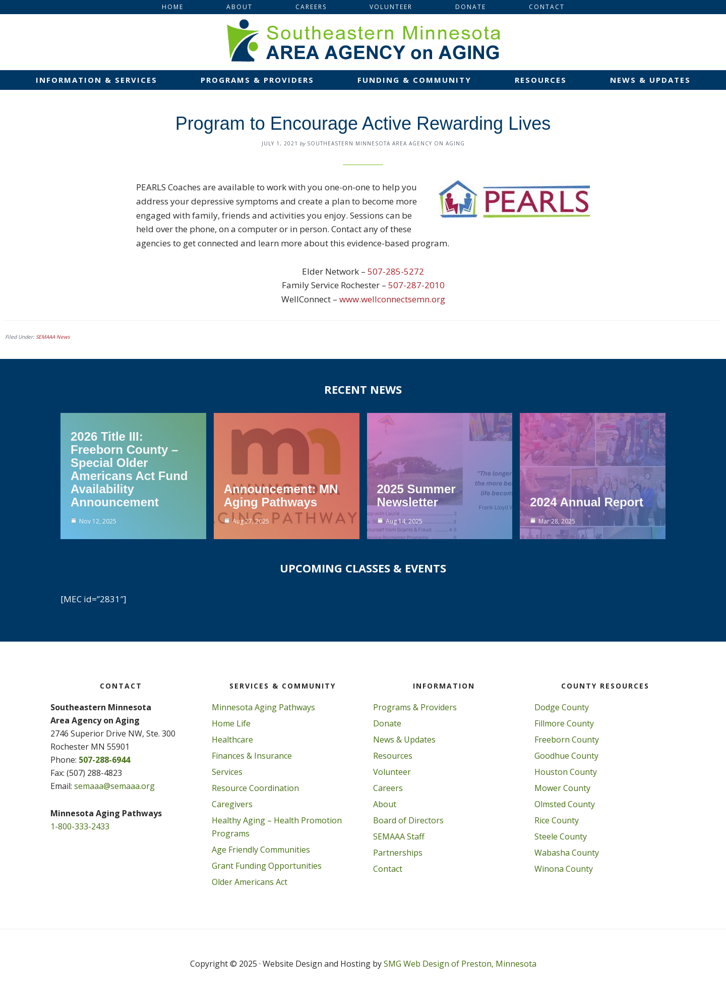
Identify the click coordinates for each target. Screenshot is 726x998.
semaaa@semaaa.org (114, 786)
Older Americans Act (249, 881)
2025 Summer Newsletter (416, 495)
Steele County (560, 836)
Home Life (231, 723)
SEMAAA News (53, 336)
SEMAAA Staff (399, 836)
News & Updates (404, 739)
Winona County (563, 868)
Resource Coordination (255, 788)
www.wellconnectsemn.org (392, 299)
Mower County (562, 788)
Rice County (556, 820)
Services (227, 771)
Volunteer (392, 771)
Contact (387, 868)
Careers (388, 788)
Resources (392, 755)
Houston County (565, 771)
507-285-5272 (396, 271)
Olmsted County (564, 804)
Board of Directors (408, 820)
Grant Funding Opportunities (267, 865)
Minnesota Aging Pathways (263, 707)
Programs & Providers (415, 707)
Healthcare (232, 739)
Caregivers (232, 804)
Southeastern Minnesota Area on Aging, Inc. (363, 42)
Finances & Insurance (252, 755)
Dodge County (561, 707)
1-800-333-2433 (79, 826)
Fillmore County (564, 723)
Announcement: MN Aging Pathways (281, 495)
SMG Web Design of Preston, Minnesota (460, 963)
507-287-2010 (416, 285)
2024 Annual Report (586, 502)
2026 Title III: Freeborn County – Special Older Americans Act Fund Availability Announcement (129, 469)
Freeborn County (566, 739)
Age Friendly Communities (261, 849)
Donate (387, 723)
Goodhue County (566, 755)
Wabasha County (566, 852)
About (384, 804)
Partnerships (397, 852)
